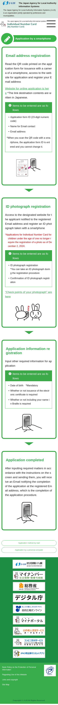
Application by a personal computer (29, 550)
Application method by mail (29, 543)
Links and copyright (10, 680)
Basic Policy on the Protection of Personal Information (19, 668)
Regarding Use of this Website (14, 675)
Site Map (5, 685)
